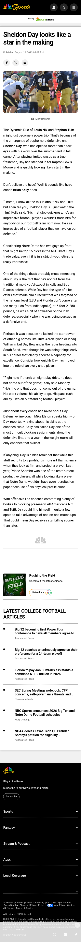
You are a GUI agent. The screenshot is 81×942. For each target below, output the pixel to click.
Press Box (9, 905)
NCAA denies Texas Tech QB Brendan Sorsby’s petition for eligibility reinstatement (42, 733)
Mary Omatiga (22, 719)
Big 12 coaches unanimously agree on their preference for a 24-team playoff (46, 652)
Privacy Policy (37, 905)
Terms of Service (24, 908)
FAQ (48, 902)
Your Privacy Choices (65, 905)
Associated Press (24, 638)
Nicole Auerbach (24, 699)
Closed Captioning (34, 902)
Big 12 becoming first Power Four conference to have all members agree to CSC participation (44, 631)
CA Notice (8, 908)
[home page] (17, 7)
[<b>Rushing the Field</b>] (14, 585)
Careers (19, 902)
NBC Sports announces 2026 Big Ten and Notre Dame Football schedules (45, 713)
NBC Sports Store (61, 902)
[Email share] (25, 62)
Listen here (41, 592)
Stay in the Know (13, 781)
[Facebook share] (6, 62)
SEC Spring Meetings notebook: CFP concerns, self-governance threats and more (43, 692)
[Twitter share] (15, 62)
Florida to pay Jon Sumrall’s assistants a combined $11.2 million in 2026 (44, 672)
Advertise (8, 902)
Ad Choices (22, 905)
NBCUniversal (24, 914)
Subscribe (11, 796)
